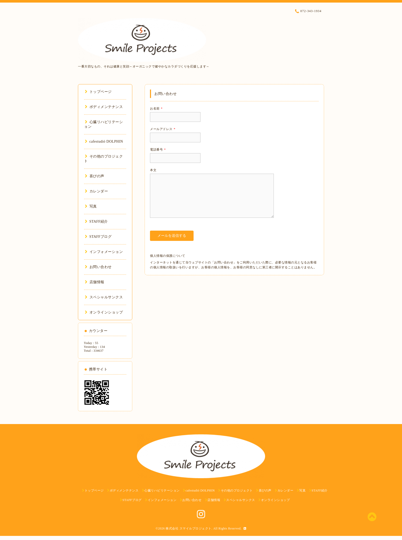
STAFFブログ (98, 237)
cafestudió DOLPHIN (104, 141)
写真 (91, 206)
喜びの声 (94, 176)
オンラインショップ (104, 312)
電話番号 (158, 149)
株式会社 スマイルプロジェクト (189, 528)
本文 (153, 170)
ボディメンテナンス (104, 107)
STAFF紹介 (96, 221)
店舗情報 (94, 282)
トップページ (98, 92)
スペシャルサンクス (104, 297)
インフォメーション (104, 252)
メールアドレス (162, 129)
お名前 (156, 108)
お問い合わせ (98, 267)
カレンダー (96, 191)
